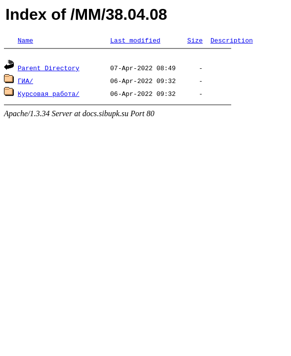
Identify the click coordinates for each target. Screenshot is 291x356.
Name (25, 40)
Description (231, 40)
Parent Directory (49, 69)
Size (195, 40)
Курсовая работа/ (49, 94)
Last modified (135, 40)
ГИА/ (25, 82)
